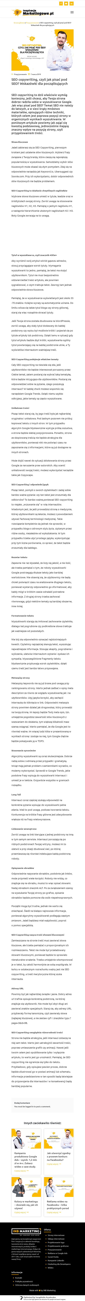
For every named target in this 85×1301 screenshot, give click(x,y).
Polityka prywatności (24, 1281)
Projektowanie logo (56, 1242)
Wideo (50, 1267)
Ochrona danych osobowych (27, 1285)
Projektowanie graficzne (58, 1246)
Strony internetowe (56, 1235)
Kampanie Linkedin (56, 1260)
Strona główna (19, 23)
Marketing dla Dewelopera (59, 1264)
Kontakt (18, 1277)
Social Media (53, 1257)
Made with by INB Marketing (42, 1290)
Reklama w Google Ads (57, 1253)
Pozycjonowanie (32, 23)
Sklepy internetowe (56, 1238)
